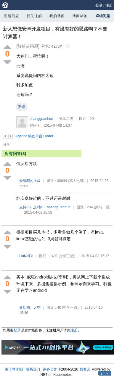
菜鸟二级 (66, 119)
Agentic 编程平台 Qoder (34, 136)
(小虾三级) (67, 256)
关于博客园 (14, 369)
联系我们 (33, 369)
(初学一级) (70, 307)
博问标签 (80, 16)
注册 (109, 5)
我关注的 (34, 16)
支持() (25, 207)
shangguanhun (41, 119)
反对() (39, 207)
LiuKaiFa (26, 256)
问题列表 (11, 16)
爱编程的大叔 (30, 181)
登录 (98, 5)
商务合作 (50, 369)
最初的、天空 (30, 307)
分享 (6, 144)
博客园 (85, 369)
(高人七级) (76, 181)
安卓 (21, 107)
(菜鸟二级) (102, 207)
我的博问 (57, 16)
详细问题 (103, 16)
